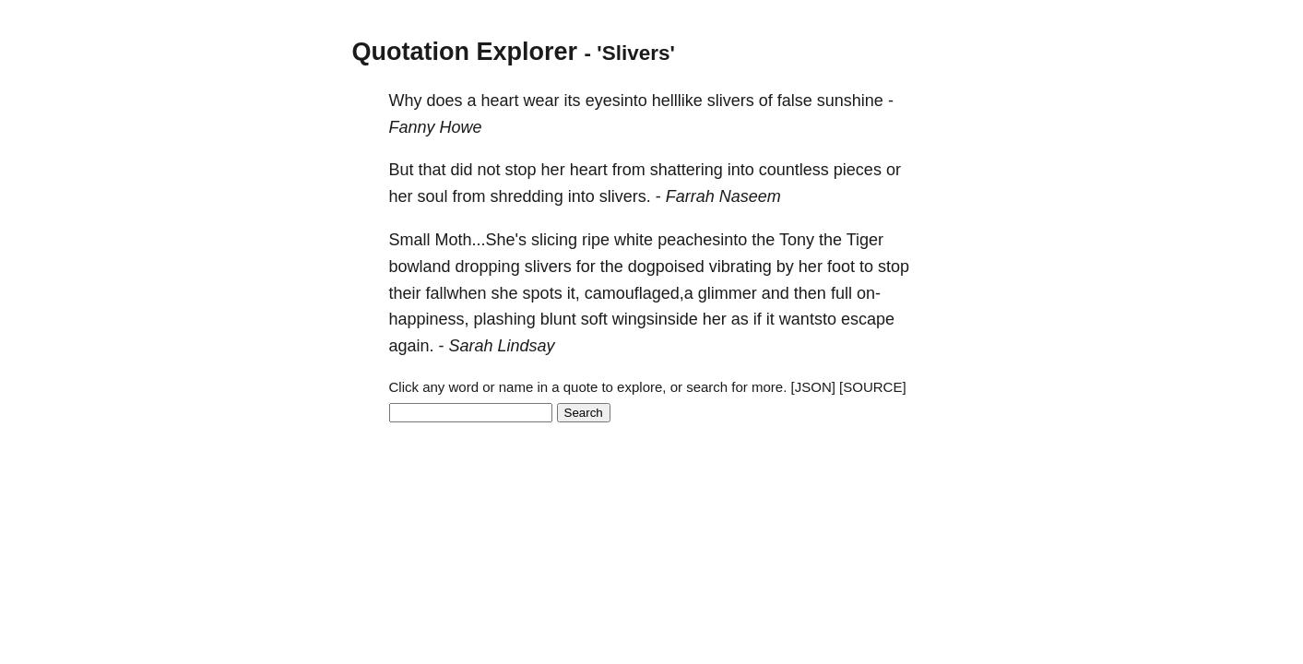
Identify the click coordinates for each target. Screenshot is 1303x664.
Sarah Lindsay (502, 346)
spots (543, 293)
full (841, 293)
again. (411, 346)
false (794, 100)
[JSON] (813, 387)
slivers (730, 100)
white (633, 240)
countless (794, 169)
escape (867, 319)
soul (433, 196)
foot (841, 266)
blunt (558, 319)
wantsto (807, 319)
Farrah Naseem (723, 196)
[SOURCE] (872, 387)
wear (542, 100)
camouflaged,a (639, 293)
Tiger (865, 240)
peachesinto (702, 240)
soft (594, 319)
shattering (686, 169)
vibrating (740, 266)
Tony (796, 240)
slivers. (625, 196)
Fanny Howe (435, 127)
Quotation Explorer (465, 51)
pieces (858, 169)
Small (410, 240)
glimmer (727, 293)
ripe (596, 240)
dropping (488, 266)
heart (500, 100)
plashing (505, 319)
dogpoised (666, 266)
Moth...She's (481, 240)
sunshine (850, 100)
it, (573, 293)
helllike (677, 100)
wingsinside (655, 319)
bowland (420, 266)
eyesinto (616, 100)
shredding (527, 196)
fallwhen (456, 293)
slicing (554, 240)
